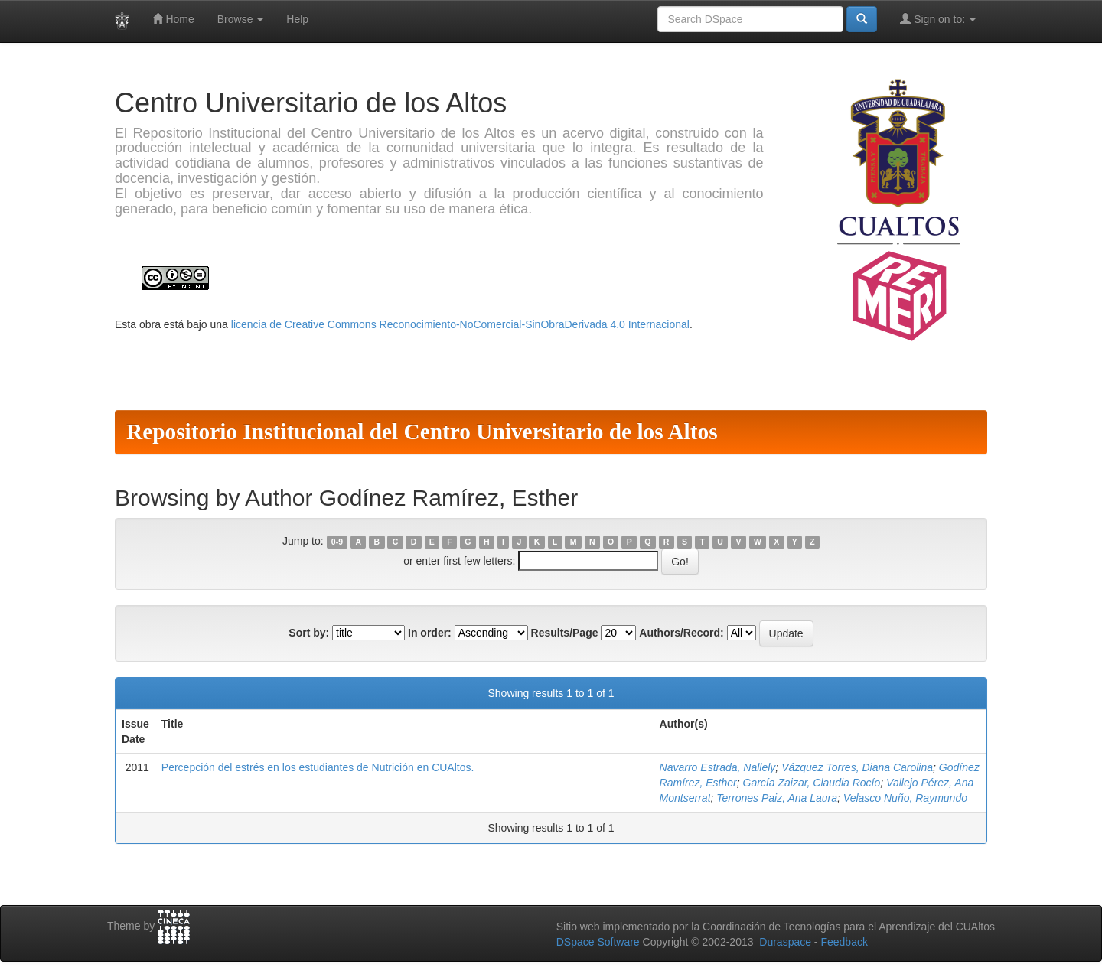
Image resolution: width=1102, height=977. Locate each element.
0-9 (337, 541)
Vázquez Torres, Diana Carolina (857, 767)
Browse (240, 19)
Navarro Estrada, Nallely (718, 767)
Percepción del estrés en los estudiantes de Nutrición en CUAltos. (317, 767)
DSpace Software (598, 942)
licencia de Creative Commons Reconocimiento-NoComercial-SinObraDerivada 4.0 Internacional (460, 324)
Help (297, 19)
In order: (430, 633)
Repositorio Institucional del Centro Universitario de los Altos (422, 431)
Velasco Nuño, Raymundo (905, 798)
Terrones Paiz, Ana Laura (776, 798)
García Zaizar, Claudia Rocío (812, 783)
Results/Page (564, 633)
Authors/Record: (681, 633)
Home (173, 18)
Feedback (843, 942)
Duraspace (785, 942)
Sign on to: (938, 18)
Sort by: (309, 633)
